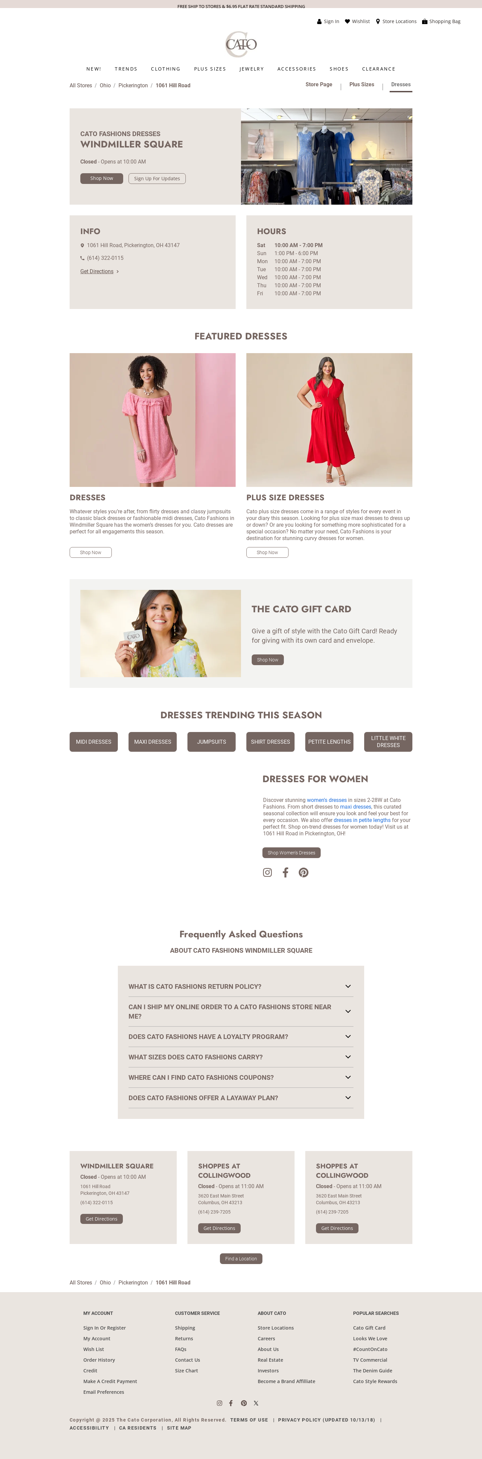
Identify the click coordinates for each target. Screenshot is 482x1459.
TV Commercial (370, 1360)
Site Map (179, 1428)
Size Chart (186, 1370)
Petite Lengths (329, 742)
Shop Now (101, 178)
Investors (268, 1370)
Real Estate (270, 1360)
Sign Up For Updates (157, 178)
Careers (266, 1338)
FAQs (180, 1349)
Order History (99, 1360)
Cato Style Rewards (375, 1381)
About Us (268, 1349)
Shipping (185, 1328)
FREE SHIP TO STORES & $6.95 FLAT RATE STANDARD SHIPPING (241, 6)
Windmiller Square (117, 1166)
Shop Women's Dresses (291, 852)
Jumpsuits (211, 742)
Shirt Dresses (270, 742)
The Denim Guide (372, 1370)
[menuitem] (94, 68)
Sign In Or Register (104, 1328)
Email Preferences (103, 1392)
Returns (184, 1338)
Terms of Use (249, 1420)
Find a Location (241, 1258)
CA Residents (138, 1428)
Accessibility (89, 1428)
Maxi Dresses (152, 742)
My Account (96, 1338)
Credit (90, 1370)
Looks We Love (370, 1338)
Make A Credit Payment (110, 1381)
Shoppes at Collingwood (224, 1171)
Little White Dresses (388, 741)
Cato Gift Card (369, 1328)
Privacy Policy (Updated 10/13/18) (326, 1420)
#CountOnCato (370, 1349)
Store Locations (276, 1328)
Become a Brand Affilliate (286, 1381)
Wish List (93, 1349)
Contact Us (187, 1360)
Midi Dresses (93, 742)
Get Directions (99, 271)
